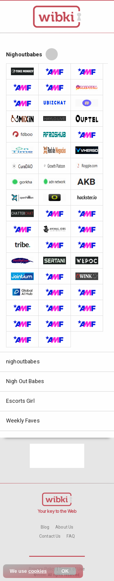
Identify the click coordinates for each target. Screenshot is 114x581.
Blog (45, 527)
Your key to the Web (57, 511)
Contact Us (49, 536)
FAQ (70, 536)
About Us (64, 527)
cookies (37, 571)
